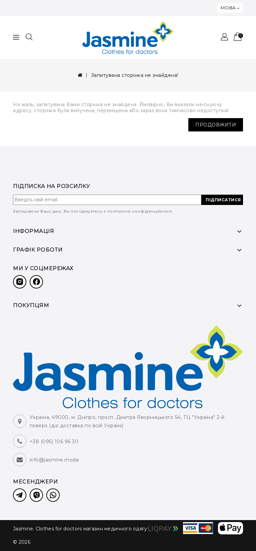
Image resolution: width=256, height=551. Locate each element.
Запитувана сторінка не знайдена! (134, 75)
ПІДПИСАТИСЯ (223, 199)
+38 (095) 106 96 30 (54, 442)
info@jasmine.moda (54, 460)
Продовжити (215, 125)
